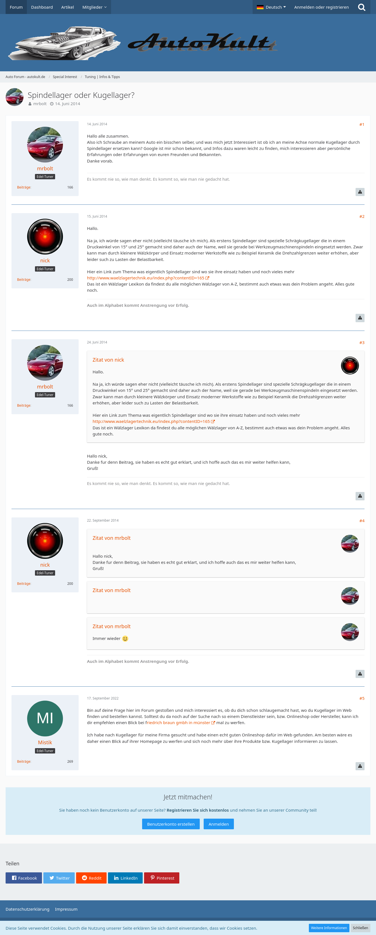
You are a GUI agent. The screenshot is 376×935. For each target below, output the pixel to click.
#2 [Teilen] (362, 216)
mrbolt (40, 103)
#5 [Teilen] (362, 698)
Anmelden (219, 824)
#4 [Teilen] (362, 520)
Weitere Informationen (329, 927)
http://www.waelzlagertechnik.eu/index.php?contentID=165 (145, 278)
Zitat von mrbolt (112, 537)
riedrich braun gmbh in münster (178, 722)
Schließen (360, 927)
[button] (271, 7)
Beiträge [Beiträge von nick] (23, 279)
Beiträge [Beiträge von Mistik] (23, 761)
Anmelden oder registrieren (321, 7)
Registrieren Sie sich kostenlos (198, 810)
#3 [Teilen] (362, 342)
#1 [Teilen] (362, 124)
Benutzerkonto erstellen (171, 824)
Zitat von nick (108, 359)
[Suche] (361, 7)
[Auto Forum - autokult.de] (188, 42)
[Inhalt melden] (360, 192)
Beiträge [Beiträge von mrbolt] (23, 187)
